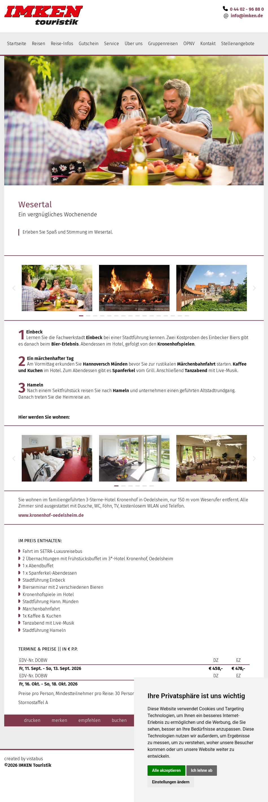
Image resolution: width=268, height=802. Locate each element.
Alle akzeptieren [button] (166, 770)
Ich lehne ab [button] (201, 770)
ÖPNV (189, 43)
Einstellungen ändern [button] (171, 782)
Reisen (38, 43)
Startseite (16, 43)
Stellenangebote (237, 43)
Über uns (133, 43)
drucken (32, 720)
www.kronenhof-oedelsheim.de (51, 515)
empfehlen (89, 720)
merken (59, 720)
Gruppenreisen (163, 43)
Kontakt (208, 43)
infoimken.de (247, 15)
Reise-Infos (62, 43)
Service (111, 43)
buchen (119, 720)
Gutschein (88, 43)
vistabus (35, 758)
